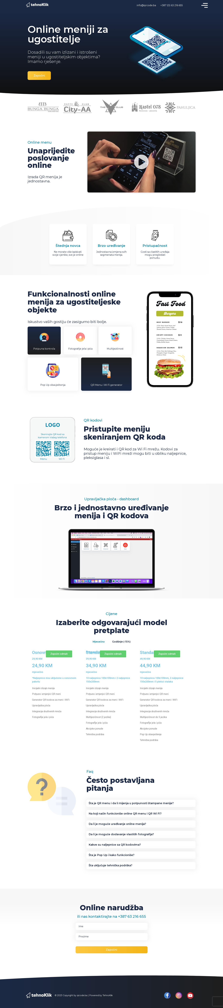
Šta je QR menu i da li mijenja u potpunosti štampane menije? (131, 803)
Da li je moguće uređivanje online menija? (117, 824)
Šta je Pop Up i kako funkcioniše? (111, 855)
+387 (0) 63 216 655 (171, 5)
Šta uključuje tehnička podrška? (110, 865)
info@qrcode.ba (146, 5)
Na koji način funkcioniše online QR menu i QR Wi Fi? (125, 813)
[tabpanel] (112, 699)
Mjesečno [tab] (99, 641)
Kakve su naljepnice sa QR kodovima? (115, 844)
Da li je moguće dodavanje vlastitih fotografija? (121, 834)
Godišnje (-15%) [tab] (121, 641)
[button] (141, 161)
